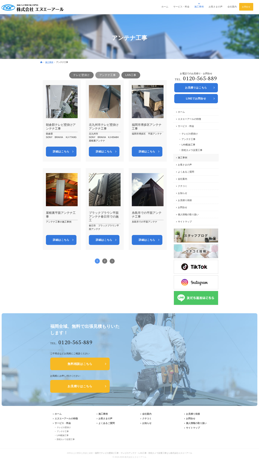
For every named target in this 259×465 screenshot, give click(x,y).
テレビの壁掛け (190, 133)
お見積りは (196, 87)
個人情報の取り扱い (188, 214)
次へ (112, 261)
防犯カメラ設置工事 (192, 150)
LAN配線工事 (188, 144)
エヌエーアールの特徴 (189, 119)
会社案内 (182, 179)
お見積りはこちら (80, 386)
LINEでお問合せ (196, 98)
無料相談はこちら (80, 364)
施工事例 (182, 157)
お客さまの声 (185, 164)
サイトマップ (185, 221)
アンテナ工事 (188, 139)
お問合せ (182, 207)
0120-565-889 (200, 78)
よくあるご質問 (186, 171)
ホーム (181, 112)
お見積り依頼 (185, 200)
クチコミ (182, 186)
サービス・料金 (186, 126)
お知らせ (182, 193)
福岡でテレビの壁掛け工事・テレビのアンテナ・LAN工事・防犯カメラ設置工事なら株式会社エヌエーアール (143, 453)
